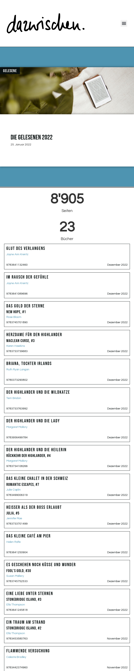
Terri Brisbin (13, 398)
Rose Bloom (13, 317)
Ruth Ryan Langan (17, 369)
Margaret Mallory (16, 427)
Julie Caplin (13, 489)
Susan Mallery (15, 576)
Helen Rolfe (13, 542)
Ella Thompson (15, 604)
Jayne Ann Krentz (17, 254)
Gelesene (10, 70)
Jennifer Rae (14, 518)
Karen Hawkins (15, 346)
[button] (123, 23)
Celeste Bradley (16, 657)
